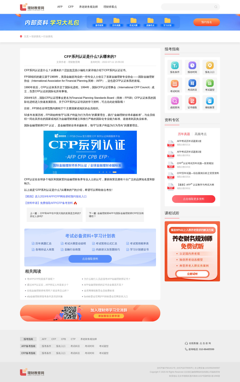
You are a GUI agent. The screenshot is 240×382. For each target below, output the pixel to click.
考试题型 (103, 346)
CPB (63, 339)
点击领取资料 (90, 258)
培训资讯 (36, 36)
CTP (73, 339)
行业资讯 (48, 36)
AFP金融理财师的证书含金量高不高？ (104, 284)
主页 (26, 36)
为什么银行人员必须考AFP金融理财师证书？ (107, 279)
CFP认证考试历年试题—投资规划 (195, 163)
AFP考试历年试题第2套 (189, 151)
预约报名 (206, 22)
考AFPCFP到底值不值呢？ (41, 279)
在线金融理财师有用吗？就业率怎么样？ (48, 290)
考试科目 (75, 346)
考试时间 (89, 346)
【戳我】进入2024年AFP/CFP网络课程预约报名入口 (55, 196)
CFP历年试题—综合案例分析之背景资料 (198, 173)
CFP (71, 6)
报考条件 (46, 346)
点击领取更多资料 (193, 199)
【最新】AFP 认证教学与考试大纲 (195, 184)
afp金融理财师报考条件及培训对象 (45, 296)
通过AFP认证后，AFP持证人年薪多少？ (48, 284)
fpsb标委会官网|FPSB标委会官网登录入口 (106, 296)
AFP (59, 6)
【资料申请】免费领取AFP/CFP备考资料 (48, 203)
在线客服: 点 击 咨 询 (200, 343)
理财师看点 (110, 6)
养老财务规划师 (88, 6)
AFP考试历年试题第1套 (189, 141)
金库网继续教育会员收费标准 (99, 290)
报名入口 (61, 346)
